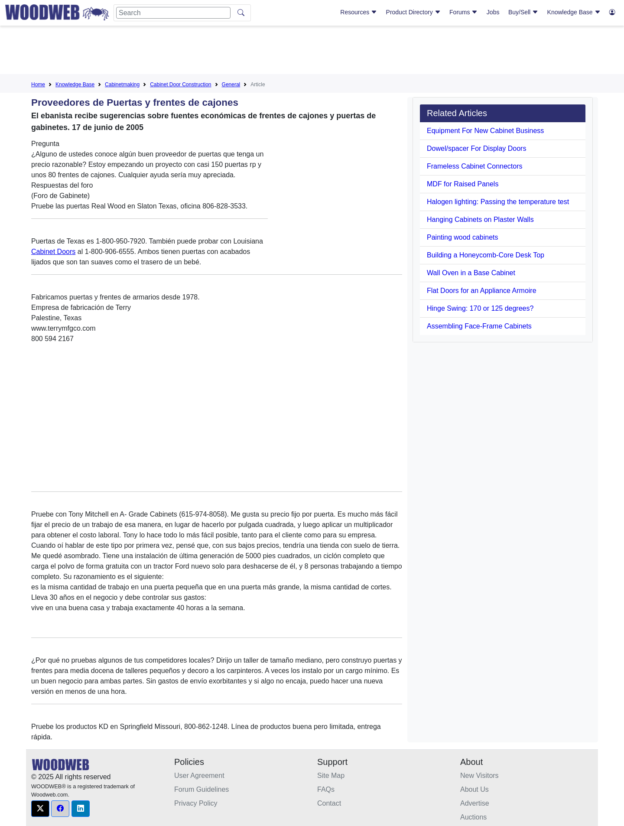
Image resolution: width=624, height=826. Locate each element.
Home (38, 84)
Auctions (473, 817)
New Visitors (479, 775)
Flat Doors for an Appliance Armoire (481, 290)
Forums (463, 12)
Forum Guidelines (201, 789)
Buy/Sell (523, 12)
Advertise (474, 803)
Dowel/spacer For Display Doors (476, 148)
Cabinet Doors (53, 251)
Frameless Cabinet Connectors (475, 166)
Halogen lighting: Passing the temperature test (498, 201)
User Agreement (199, 775)
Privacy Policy (196, 803)
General (231, 84)
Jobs (493, 12)
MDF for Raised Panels (462, 184)
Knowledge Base (574, 12)
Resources (358, 12)
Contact (329, 803)
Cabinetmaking (122, 84)
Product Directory (413, 12)
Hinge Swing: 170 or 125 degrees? (480, 308)
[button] (40, 808)
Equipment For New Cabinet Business (485, 130)
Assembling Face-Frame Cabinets (479, 326)
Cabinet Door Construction (180, 84)
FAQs (326, 789)
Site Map (330, 775)
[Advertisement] (312, 51)
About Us (474, 789)
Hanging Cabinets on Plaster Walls (480, 219)
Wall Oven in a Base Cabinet (471, 272)
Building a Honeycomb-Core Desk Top (485, 255)
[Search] (173, 13)
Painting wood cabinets (462, 237)
